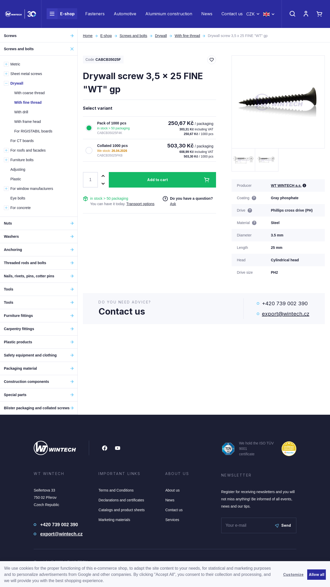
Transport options (140, 204)
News (206, 14)
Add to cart (157, 179)
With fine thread (187, 36)
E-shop (61, 14)
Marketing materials (114, 520)
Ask (173, 204)
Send (283, 525)
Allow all (316, 574)
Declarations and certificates (121, 500)
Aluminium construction (168, 14)
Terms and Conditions (115, 490)
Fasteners (95, 14)
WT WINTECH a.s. (286, 185)
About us (172, 490)
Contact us (232, 14)
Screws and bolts (133, 36)
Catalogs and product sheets (121, 510)
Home (87, 36)
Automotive (125, 14)
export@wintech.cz (285, 314)
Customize (293, 574)
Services (172, 520)
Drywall (161, 36)
